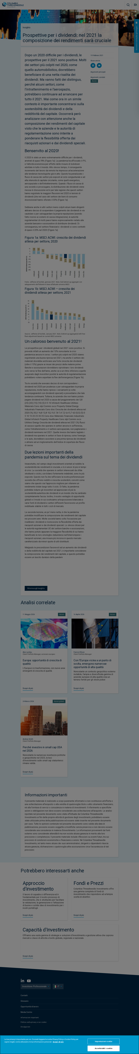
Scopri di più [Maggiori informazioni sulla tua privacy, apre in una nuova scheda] (58, 1042)
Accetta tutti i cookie (103, 1048)
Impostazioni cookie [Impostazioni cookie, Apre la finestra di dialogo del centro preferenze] (103, 1041)
